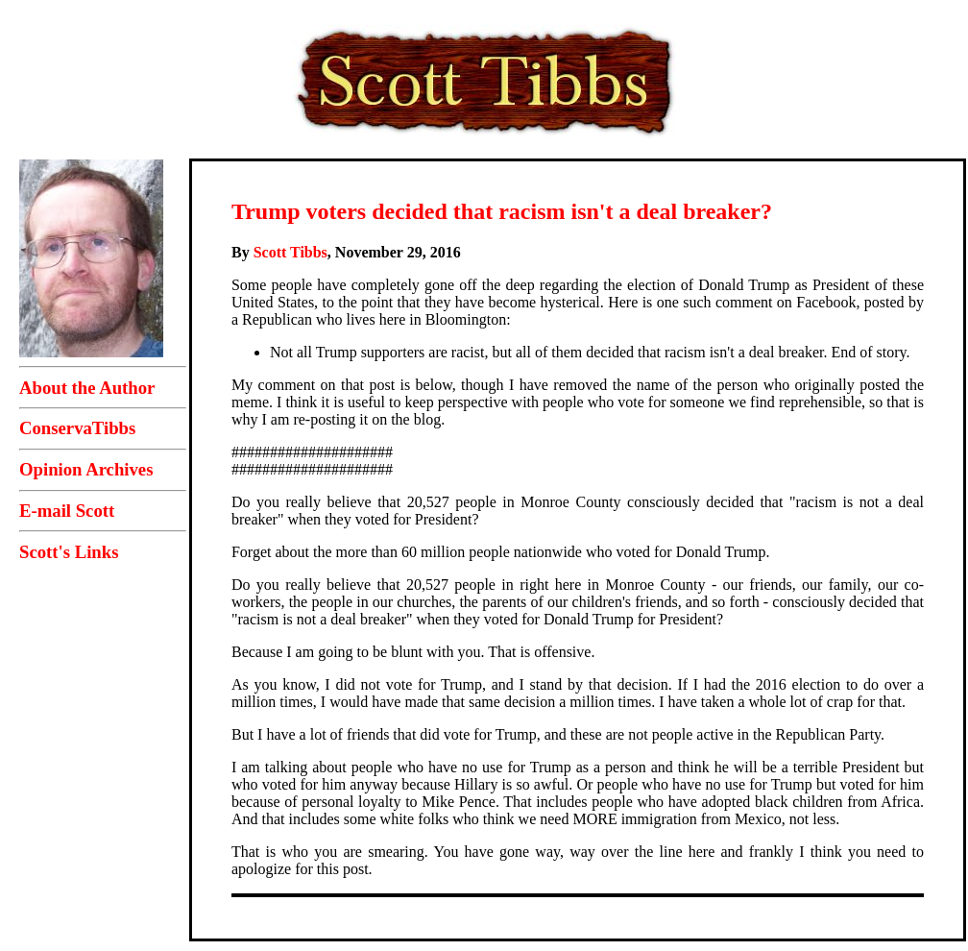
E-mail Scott (66, 510)
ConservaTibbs (77, 428)
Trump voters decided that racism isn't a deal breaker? (501, 211)
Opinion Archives (86, 469)
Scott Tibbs (290, 252)
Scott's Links (68, 552)
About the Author (87, 388)
